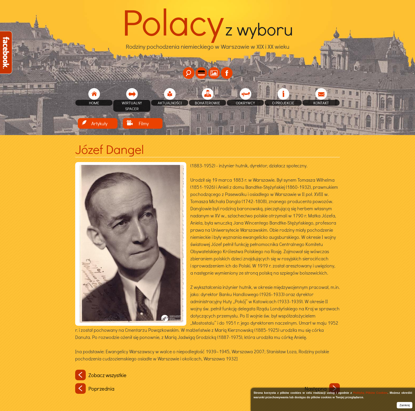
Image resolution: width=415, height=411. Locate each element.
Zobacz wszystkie (101, 375)
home (94, 102)
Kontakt (321, 102)
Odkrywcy (245, 102)
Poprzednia (94, 388)
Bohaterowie (207, 102)
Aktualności (170, 102)
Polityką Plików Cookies (370, 392)
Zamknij (404, 405)
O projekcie (283, 102)
